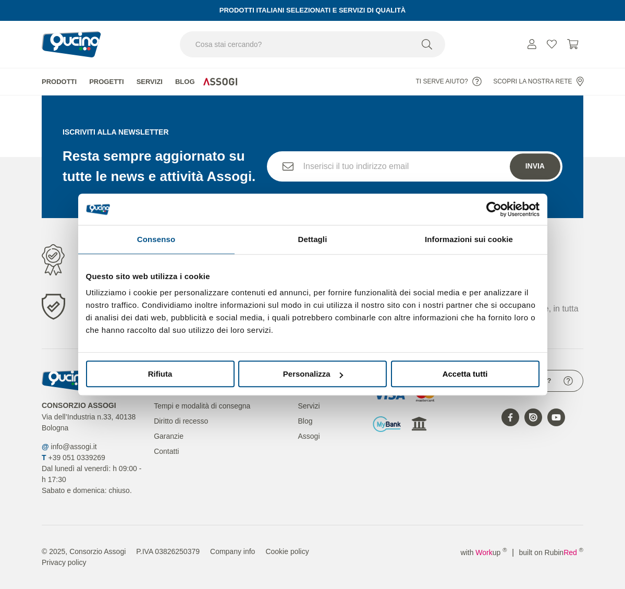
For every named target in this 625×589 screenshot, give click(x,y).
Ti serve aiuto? (448, 81)
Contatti (166, 451)
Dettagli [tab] (312, 239)
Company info (232, 551)
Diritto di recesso (181, 421)
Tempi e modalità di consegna (202, 406)
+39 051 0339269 (76, 457)
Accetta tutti (465, 373)
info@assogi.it (74, 446)
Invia (535, 166)
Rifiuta (160, 373)
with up (484, 552)
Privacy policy (64, 562)
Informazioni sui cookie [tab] (469, 239)
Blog (185, 82)
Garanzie (168, 436)
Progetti (106, 82)
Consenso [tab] (156, 239)
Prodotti (59, 82)
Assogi (309, 436)
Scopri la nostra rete (538, 81)
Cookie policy (287, 551)
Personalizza (313, 373)
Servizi (150, 82)
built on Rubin (551, 552)
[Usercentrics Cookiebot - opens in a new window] (494, 209)
